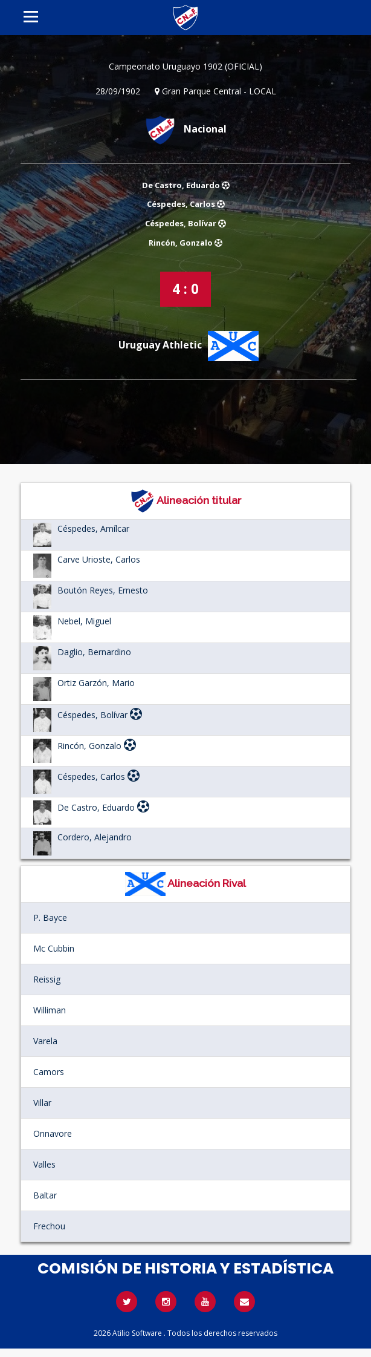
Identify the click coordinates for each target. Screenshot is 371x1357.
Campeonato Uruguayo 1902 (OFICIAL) (185, 66)
